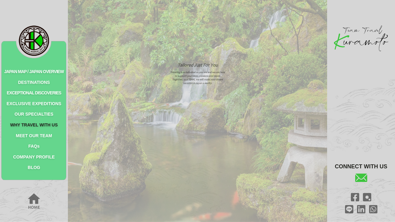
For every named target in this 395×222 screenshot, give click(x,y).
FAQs (34, 146)
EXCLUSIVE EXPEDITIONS (33, 103)
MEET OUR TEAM (34, 135)
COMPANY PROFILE (34, 156)
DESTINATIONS (34, 82)
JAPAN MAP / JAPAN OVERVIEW (34, 71)
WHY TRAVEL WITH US (34, 124)
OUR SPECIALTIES (34, 114)
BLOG (34, 167)
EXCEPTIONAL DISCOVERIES (34, 92)
